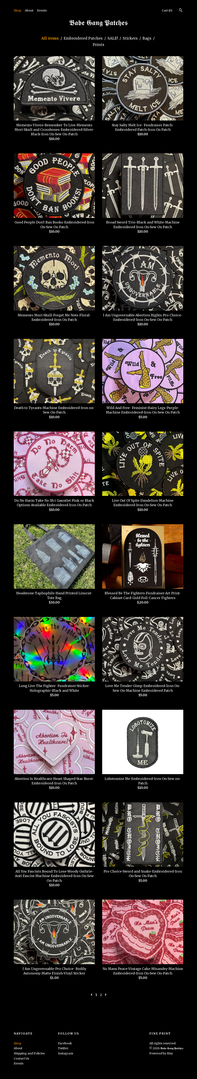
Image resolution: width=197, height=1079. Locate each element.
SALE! (113, 38)
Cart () (167, 10)
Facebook (65, 1043)
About (29, 10)
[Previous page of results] (92, 995)
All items (50, 38)
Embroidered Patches (83, 38)
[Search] (180, 10)
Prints (98, 44)
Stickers (130, 38)
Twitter (63, 1048)
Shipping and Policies (29, 1053)
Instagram (65, 1053)
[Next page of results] (106, 995)
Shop (17, 10)
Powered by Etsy (161, 1053)
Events (42, 10)
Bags (147, 38)
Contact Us (21, 1058)
